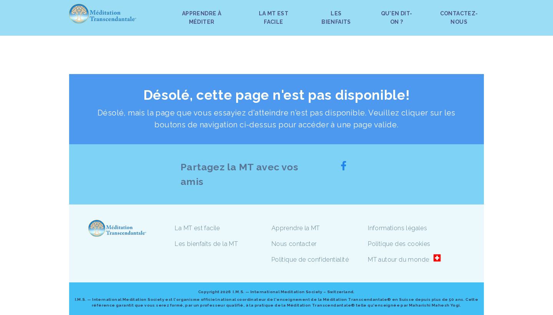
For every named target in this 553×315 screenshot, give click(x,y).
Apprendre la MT (296, 228)
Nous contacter (294, 243)
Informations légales (397, 228)
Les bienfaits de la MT (206, 243)
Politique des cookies (399, 243)
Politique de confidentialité (310, 259)
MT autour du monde (398, 259)
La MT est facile (197, 228)
